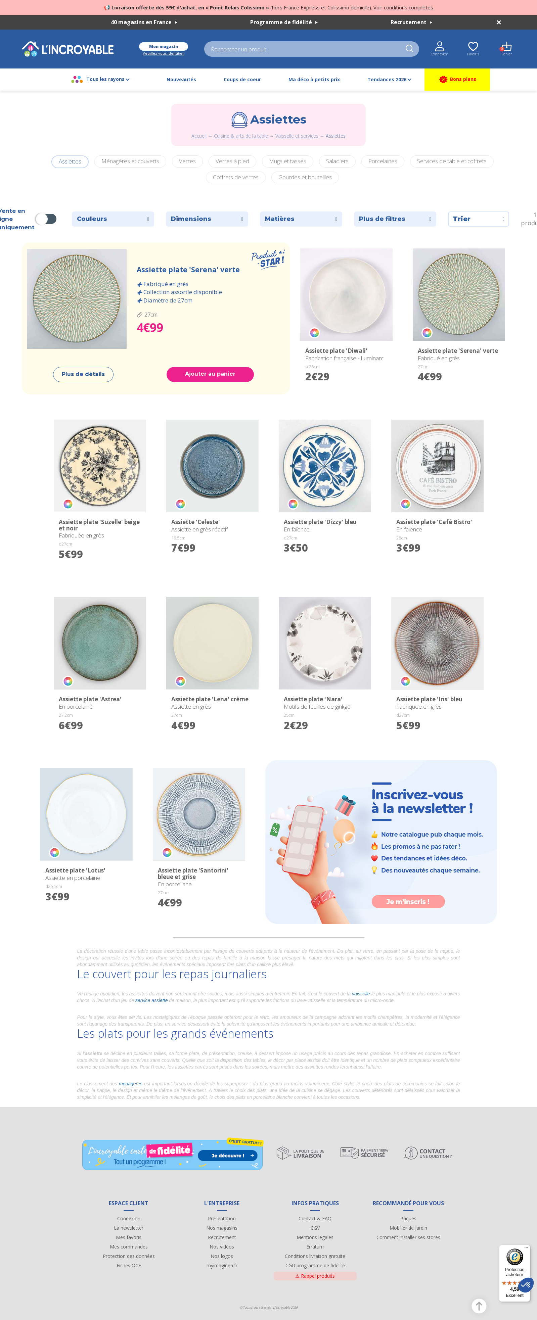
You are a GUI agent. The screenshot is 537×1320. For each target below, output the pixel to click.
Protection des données (129, 1256)
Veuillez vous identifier (163, 53)
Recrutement (411, 22)
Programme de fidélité (284, 22)
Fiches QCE (129, 1265)
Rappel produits (315, 1276)
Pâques (408, 1218)
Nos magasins (221, 1228)
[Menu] (526, 1249)
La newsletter (128, 1228)
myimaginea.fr (222, 1265)
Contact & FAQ (315, 1218)
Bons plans (457, 80)
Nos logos (222, 1256)
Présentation (222, 1218)
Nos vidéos (222, 1246)
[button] (526, 1285)
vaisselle (361, 993)
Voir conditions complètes (403, 7)
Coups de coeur (242, 79)
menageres (130, 1083)
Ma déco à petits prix (314, 79)
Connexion (128, 1218)
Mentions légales (315, 1237)
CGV (315, 1228)
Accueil (199, 136)
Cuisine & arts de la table (241, 136)
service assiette (151, 1000)
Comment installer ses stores (408, 1237)
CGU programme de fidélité (315, 1265)
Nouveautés (181, 79)
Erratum (315, 1246)
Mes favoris (128, 1237)
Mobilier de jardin (408, 1228)
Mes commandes (129, 1246)
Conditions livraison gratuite (315, 1256)
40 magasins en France (144, 22)
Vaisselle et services (296, 136)
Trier (478, 219)
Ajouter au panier (210, 374)
